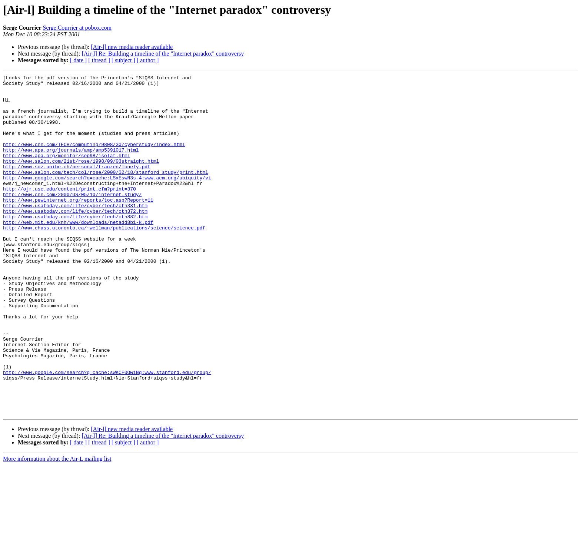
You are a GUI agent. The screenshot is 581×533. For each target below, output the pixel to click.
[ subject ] (123, 60)
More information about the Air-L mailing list (57, 526)
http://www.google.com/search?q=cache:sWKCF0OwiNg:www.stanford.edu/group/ (107, 432)
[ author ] (148, 60)
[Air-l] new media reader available (132, 47)
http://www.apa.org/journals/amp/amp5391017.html (71, 165)
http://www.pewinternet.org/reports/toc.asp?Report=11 (78, 225)
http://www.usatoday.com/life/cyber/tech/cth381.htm (75, 232)
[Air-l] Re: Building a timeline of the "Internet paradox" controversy (163, 53)
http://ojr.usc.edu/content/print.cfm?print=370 (69, 212)
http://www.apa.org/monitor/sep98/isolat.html (66, 172)
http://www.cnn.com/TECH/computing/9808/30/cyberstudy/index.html (94, 158)
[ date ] (78, 60)
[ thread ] (99, 60)
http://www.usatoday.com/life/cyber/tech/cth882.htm (75, 245)
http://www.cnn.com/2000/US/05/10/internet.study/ (72, 218)
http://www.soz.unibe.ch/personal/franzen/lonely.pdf (76, 185)
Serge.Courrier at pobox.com (77, 27)
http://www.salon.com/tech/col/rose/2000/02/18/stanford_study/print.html (105, 192)
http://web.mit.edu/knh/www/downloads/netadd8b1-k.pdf (78, 252)
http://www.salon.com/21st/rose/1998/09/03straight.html (81, 178)
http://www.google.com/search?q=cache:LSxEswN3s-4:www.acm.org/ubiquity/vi (107, 198)
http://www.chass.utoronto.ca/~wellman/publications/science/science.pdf (104, 258)
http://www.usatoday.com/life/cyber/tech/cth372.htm (75, 238)
